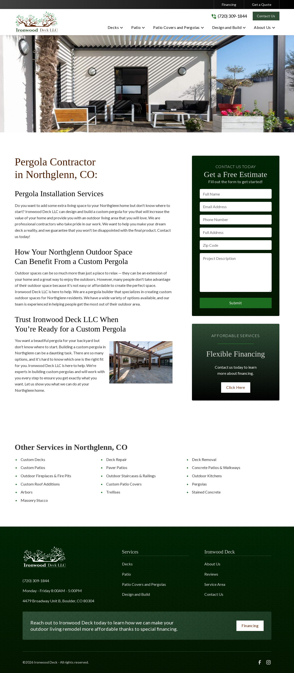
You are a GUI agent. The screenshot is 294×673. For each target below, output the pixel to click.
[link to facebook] (260, 662)
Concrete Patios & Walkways (216, 467)
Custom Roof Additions (40, 484)
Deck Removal (204, 459)
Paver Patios (116, 467)
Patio (126, 574)
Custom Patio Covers (124, 484)
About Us (212, 564)
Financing (229, 4)
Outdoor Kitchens (207, 475)
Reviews (211, 574)
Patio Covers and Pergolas (144, 584)
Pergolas (199, 484)
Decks (127, 564)
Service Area (214, 584)
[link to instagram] (268, 662)
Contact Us (266, 16)
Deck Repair (116, 459)
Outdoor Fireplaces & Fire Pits (46, 475)
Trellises (113, 492)
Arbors (27, 492)
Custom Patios (33, 467)
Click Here (235, 387)
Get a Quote (261, 4)
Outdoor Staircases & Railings (131, 475)
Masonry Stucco (34, 500)
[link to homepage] (37, 22)
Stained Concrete (206, 492)
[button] (115, 28)
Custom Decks (33, 459)
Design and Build (136, 594)
